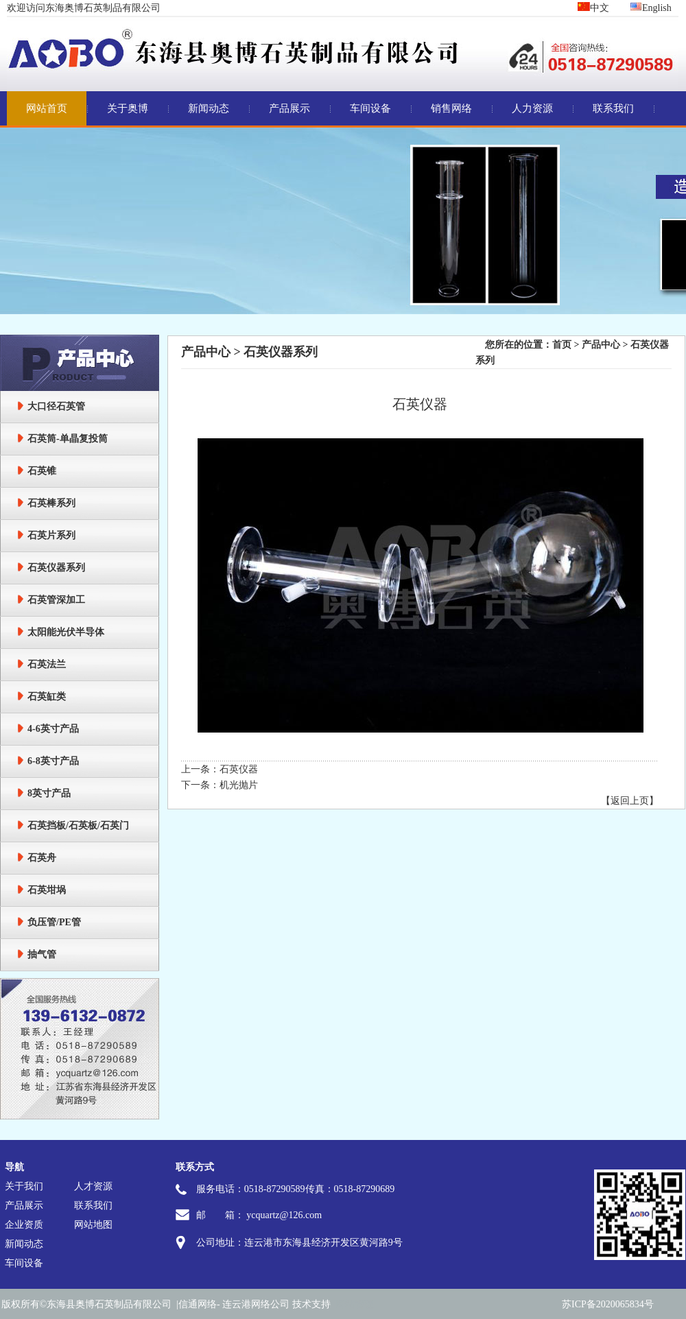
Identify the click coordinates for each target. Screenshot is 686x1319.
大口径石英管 (56, 406)
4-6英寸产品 (53, 729)
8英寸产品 (49, 793)
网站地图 (93, 1225)
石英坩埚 (46, 890)
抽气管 (41, 954)
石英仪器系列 (56, 567)
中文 (593, 8)
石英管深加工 (56, 600)
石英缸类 (46, 696)
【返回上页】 (630, 801)
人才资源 (93, 1186)
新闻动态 (208, 108)
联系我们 (613, 108)
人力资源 (532, 108)
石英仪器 (239, 769)
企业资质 (24, 1225)
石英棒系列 (51, 503)
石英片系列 (51, 535)
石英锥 (41, 471)
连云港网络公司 (255, 1304)
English (651, 8)
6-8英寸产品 (53, 761)
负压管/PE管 (54, 922)
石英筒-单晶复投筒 (67, 438)
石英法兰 (46, 664)
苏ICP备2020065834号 (608, 1304)
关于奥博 (127, 108)
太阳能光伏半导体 (65, 632)
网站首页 (46, 108)
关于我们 (24, 1186)
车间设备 (370, 108)
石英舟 (41, 858)
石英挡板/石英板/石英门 (78, 825)
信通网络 (197, 1304)
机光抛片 (239, 785)
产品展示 (289, 108)
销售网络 (451, 108)
